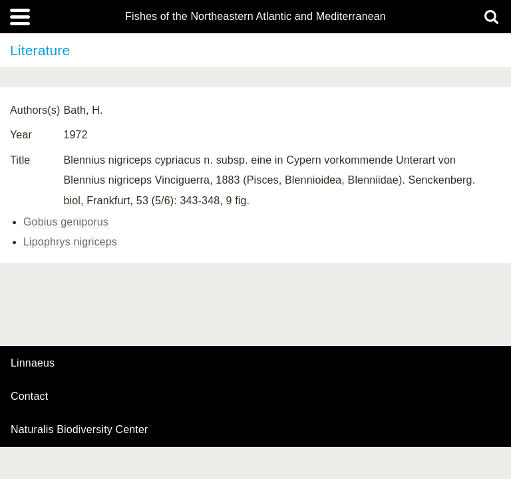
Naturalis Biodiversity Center (79, 429)
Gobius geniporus (65, 222)
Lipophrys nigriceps (70, 241)
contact (29, 396)
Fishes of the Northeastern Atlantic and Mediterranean (255, 16)
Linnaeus (33, 363)
